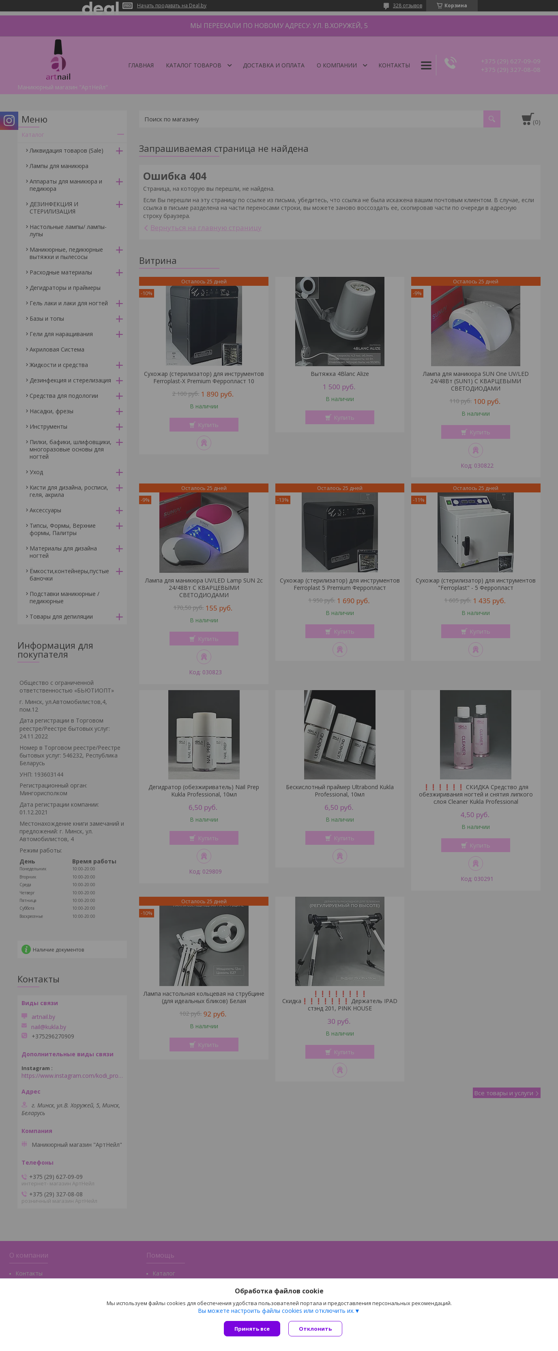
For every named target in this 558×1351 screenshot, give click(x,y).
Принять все (252, 1328)
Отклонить (315, 1328)
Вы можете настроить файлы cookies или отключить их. (276, 1310)
